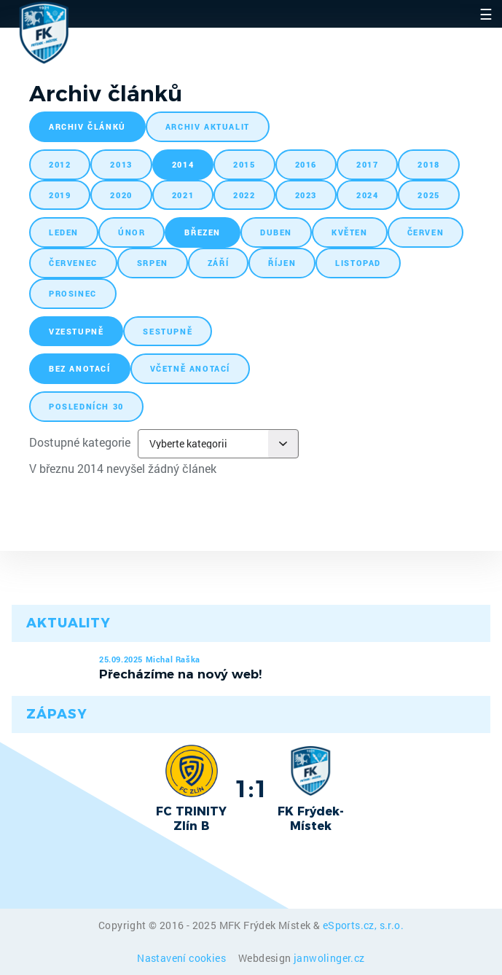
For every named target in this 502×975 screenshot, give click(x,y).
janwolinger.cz (329, 958)
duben (276, 232)
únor (131, 232)
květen (350, 232)
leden (64, 232)
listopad (358, 262)
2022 (244, 194)
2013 (121, 164)
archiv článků (87, 126)
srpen (152, 262)
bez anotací (80, 368)
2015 (244, 164)
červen (425, 232)
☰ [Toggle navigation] (486, 13)
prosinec (73, 293)
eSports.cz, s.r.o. (363, 925)
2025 (428, 194)
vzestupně (76, 331)
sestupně (167, 331)
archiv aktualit (207, 126)
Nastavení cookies (182, 958)
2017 (367, 164)
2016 (306, 164)
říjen (282, 262)
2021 (183, 194)
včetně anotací (190, 368)
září (218, 262)
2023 (306, 194)
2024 (367, 194)
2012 (60, 164)
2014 (183, 164)
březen (202, 232)
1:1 (251, 788)
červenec (73, 262)
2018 (428, 164)
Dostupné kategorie (79, 442)
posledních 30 (86, 406)
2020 (121, 194)
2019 (60, 194)
